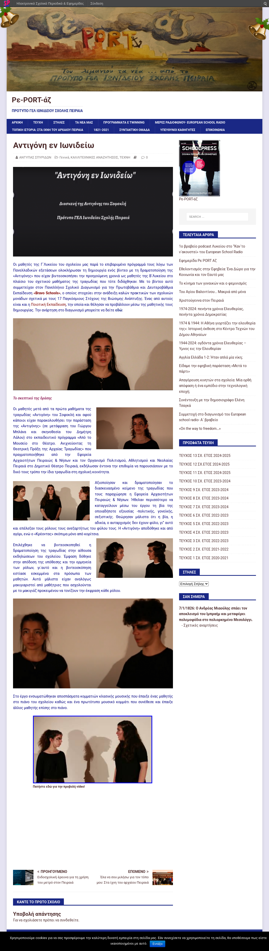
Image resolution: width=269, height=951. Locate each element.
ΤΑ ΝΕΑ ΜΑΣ (84, 122)
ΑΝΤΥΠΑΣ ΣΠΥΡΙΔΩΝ (35, 157)
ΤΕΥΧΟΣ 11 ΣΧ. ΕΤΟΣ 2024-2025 (204, 473)
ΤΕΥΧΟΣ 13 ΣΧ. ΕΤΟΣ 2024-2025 (204, 456)
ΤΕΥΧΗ (38, 122)
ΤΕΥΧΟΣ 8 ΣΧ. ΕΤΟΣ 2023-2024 (204, 498)
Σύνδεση (96, 3)
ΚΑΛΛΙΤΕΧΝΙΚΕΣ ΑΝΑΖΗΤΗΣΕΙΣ (94, 157)
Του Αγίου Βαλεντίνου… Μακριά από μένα (212, 292)
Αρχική (17, 122)
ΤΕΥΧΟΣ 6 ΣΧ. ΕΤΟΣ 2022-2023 (204, 515)
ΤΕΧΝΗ (125, 157)
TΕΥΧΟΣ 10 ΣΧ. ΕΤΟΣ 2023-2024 (204, 481)
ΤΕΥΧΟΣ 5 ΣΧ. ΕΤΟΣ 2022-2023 (204, 524)
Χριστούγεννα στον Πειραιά (201, 300)
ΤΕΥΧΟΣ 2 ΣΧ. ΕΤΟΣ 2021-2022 (204, 549)
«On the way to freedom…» (200, 428)
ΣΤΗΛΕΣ (59, 122)
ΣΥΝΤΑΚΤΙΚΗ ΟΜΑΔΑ (134, 130)
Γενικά (64, 157)
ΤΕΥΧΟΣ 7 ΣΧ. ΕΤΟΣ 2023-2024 (204, 507)
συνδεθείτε (69, 920)
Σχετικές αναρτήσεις (200, 625)
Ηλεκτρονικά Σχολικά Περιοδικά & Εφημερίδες (50, 3)
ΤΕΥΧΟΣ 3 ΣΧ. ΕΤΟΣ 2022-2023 (204, 541)
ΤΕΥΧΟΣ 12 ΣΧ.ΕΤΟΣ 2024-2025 (204, 464)
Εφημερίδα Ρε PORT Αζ (198, 261)
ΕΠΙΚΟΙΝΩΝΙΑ (215, 130)
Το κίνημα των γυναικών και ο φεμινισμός (213, 283)
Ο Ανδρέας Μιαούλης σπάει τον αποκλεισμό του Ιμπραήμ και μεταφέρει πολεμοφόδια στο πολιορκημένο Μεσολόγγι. (216, 614)
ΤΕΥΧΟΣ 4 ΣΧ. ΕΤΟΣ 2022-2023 (204, 532)
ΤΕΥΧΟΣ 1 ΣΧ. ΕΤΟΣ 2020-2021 (204, 558)
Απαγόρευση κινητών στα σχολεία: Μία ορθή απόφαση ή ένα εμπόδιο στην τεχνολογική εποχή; (215, 386)
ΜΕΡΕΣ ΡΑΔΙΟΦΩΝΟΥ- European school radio (190, 122)
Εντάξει (157, 944)
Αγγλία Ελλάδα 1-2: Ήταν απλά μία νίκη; (211, 357)
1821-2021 (101, 130)
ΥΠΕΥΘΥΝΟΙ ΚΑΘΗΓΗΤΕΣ (177, 130)
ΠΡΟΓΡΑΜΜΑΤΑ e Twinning (124, 122)
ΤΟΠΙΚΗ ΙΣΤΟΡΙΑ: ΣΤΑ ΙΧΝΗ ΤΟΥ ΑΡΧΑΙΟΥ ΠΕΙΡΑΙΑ (47, 130)
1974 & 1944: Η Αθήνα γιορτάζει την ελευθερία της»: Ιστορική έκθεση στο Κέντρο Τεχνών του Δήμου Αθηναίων (217, 329)
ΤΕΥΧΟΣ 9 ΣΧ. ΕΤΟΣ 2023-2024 (204, 490)
